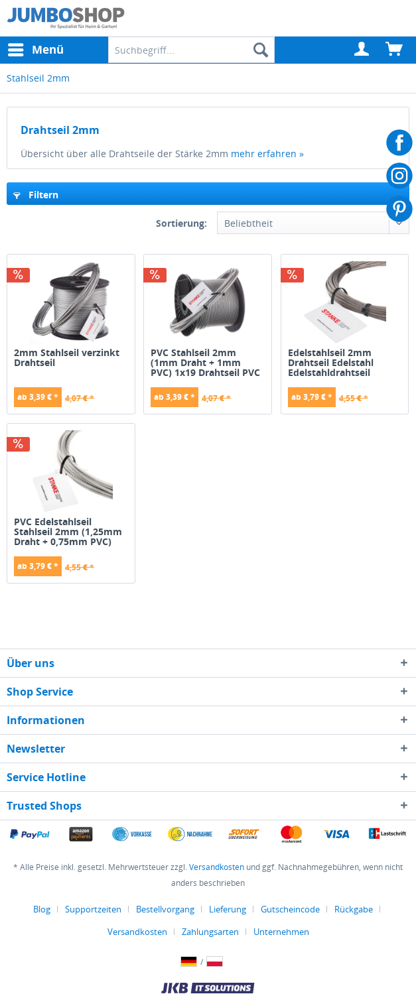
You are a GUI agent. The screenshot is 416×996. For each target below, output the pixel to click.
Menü (36, 48)
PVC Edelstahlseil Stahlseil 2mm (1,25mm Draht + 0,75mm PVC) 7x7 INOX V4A (68, 531)
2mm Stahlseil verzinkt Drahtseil (66, 358)
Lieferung (227, 909)
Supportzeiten (93, 909)
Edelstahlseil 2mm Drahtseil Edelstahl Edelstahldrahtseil (331, 362)
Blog (41, 909)
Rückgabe (353, 909)
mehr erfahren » (267, 153)
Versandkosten (216, 867)
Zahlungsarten (210, 932)
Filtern (35, 194)
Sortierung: (181, 223)
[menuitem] (362, 49)
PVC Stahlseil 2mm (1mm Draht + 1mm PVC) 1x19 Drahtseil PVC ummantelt (205, 362)
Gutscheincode (290, 909)
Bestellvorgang (165, 909)
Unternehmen (281, 932)
